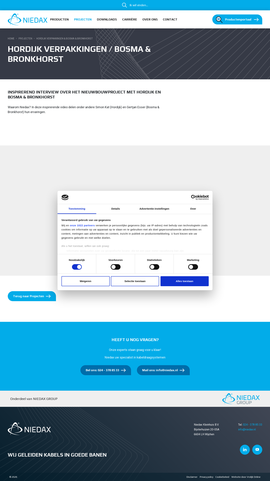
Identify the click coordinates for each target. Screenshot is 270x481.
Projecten (83, 19)
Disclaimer (192, 476)
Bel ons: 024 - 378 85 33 (102, 370)
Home (11, 38)
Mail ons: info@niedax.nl (160, 370)
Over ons (150, 19)
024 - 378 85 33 (252, 424)
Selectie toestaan (135, 281)
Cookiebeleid (222, 476)
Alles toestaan (184, 281)
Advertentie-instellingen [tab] (154, 208)
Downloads (107, 19)
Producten (59, 19)
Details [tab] (115, 208)
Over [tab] (193, 208)
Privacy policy (206, 476)
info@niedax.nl (247, 429)
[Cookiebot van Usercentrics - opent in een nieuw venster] (194, 197)
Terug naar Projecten (28, 296)
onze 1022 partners (82, 225)
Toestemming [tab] (77, 208)
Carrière (129, 19)
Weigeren (85, 281)
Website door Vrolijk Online (246, 476)
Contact (170, 19)
